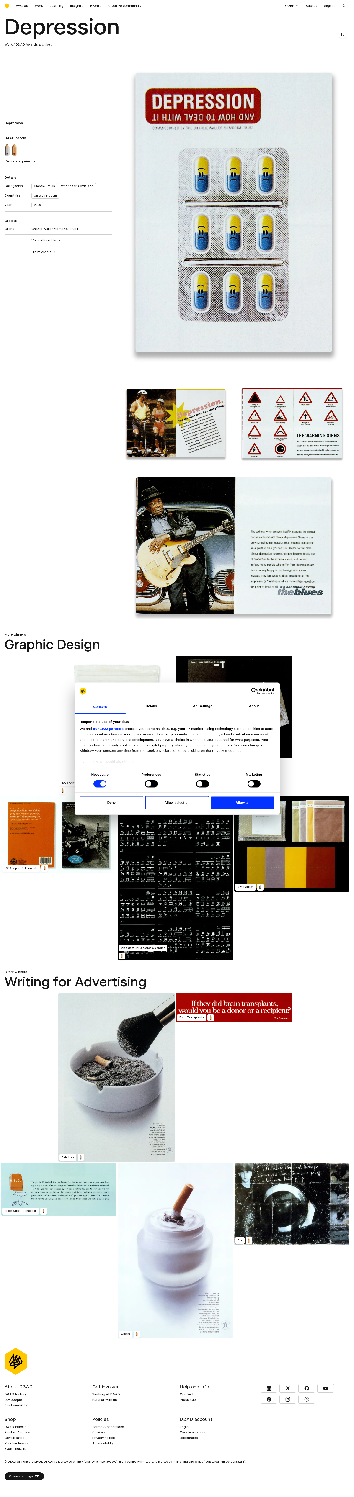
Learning (56, 6)
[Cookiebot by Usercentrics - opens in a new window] (254, 691)
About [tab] (254, 706)
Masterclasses (17, 1443)
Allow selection (177, 803)
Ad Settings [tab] (202, 706)
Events (95, 6)
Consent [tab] (100, 707)
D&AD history (15, 1394)
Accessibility (102, 1443)
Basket (311, 6)
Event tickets (15, 1449)
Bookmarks (189, 1438)
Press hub (188, 1400)
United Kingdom (45, 195)
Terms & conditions (108, 1427)
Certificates (15, 1438)
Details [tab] (151, 706)
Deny (111, 803)
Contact (187, 1394)
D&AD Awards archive (33, 44)
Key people (13, 1400)
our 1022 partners (108, 729)
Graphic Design (44, 186)
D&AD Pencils (15, 1427)
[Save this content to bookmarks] (342, 34)
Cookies (99, 1432)
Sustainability (16, 1405)
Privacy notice (103, 1438)
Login (184, 1427)
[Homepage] (7, 5)
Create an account (195, 1432)
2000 (37, 205)
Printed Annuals (17, 1432)
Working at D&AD (106, 1394)
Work (39, 6)
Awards (22, 6)
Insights (76, 6)
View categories (21, 161)
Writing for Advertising (77, 186)
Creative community (124, 6)
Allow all (242, 803)
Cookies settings (24, 1476)
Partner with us (104, 1400)
